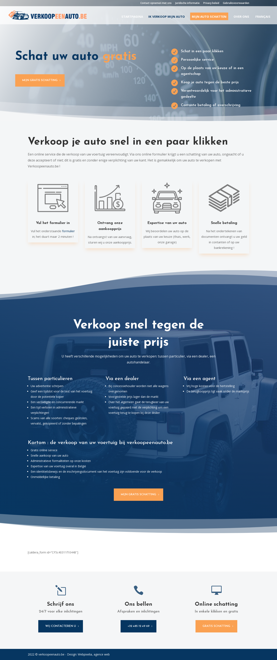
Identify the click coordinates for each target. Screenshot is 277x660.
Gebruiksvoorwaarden (236, 3)
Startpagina (132, 17)
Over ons (241, 17)
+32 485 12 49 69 (138, 626)
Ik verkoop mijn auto (166, 17)
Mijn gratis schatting (40, 80)
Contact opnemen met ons (156, 3)
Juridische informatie (187, 3)
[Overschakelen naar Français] (263, 19)
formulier (68, 231)
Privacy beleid (211, 3)
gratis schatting (216, 626)
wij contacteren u (60, 626)
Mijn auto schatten (209, 16)
